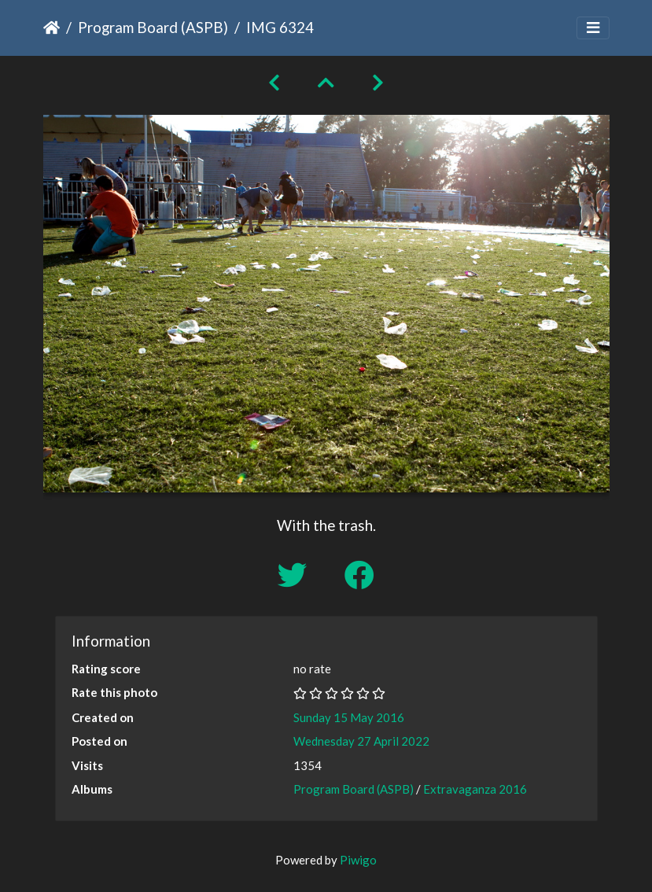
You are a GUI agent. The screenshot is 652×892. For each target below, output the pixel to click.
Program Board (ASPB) (153, 27)
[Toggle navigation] (593, 28)
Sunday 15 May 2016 (348, 717)
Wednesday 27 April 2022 (361, 741)
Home (51, 28)
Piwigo (358, 860)
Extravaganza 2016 (475, 789)
